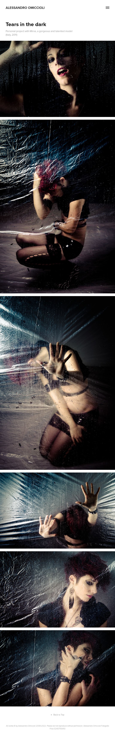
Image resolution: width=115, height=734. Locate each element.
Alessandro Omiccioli (25, 7)
